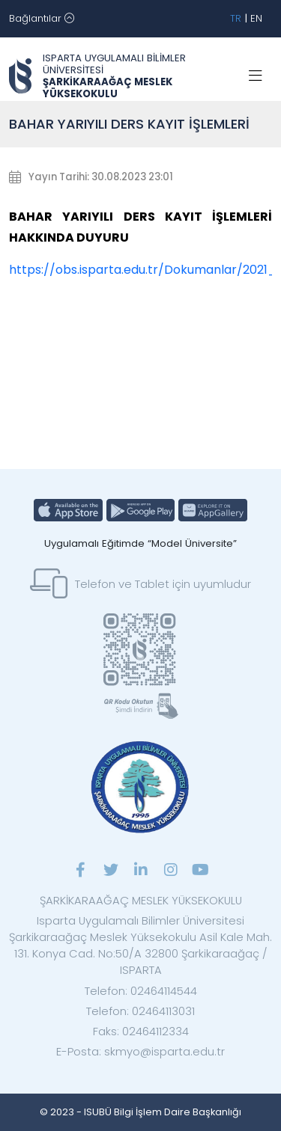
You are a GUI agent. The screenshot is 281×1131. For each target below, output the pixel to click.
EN (256, 18)
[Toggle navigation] (41, 18)
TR (235, 18)
